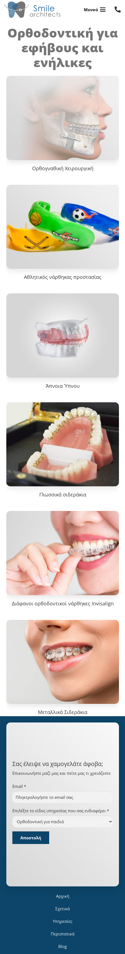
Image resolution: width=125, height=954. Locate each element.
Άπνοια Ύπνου (62, 386)
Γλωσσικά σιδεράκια (62, 494)
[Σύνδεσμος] (118, 9)
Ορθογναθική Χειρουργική (62, 168)
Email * (19, 786)
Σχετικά (62, 908)
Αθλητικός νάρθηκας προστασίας (62, 277)
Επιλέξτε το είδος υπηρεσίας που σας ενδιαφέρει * (60, 810)
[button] (94, 9)
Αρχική (62, 896)
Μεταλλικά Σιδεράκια (62, 712)
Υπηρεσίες (62, 921)
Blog (62, 946)
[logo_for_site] (32, 9)
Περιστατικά (62, 933)
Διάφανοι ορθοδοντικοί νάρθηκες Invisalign (62, 603)
